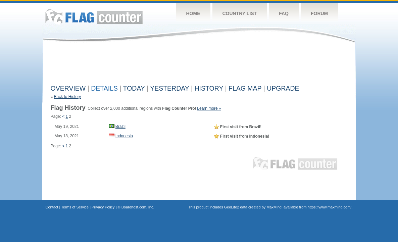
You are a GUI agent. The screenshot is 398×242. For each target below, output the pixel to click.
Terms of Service (75, 207)
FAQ (284, 13)
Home (193, 13)
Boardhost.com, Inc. (137, 207)
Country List (239, 13)
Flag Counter (94, 16)
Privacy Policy (103, 207)
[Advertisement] (173, 66)
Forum (319, 13)
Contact (52, 207)
